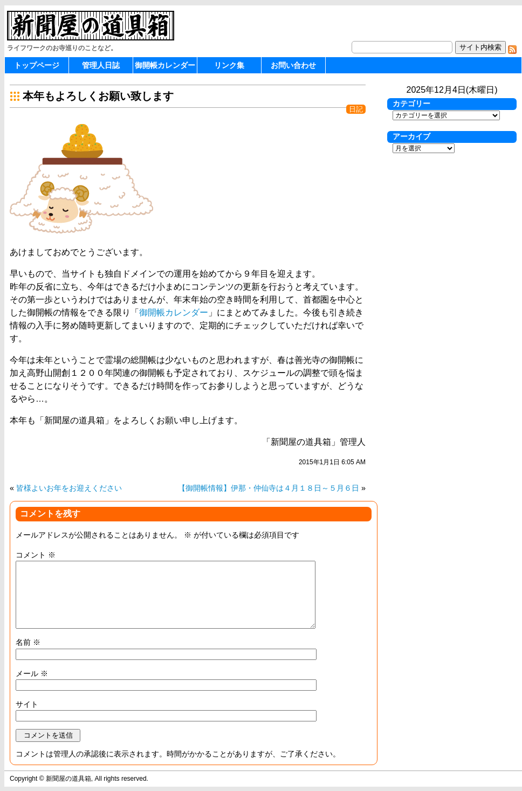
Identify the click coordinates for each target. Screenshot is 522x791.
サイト (27, 704)
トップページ (36, 65)
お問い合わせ (293, 65)
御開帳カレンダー (165, 65)
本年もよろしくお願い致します (98, 96)
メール (32, 673)
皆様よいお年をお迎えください (69, 488)
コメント (36, 555)
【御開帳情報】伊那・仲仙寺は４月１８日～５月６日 (268, 488)
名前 (28, 642)
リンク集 (229, 65)
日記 (356, 109)
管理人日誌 (101, 65)
